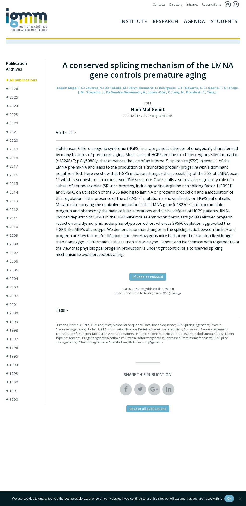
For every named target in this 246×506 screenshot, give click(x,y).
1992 (12, 382)
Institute (133, 21)
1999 (12, 321)
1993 (12, 373)
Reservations (211, 4)
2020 (12, 140)
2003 (12, 287)
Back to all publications (148, 408)
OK (229, 498)
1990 (12, 399)
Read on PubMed (148, 277)
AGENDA (194, 21)
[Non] (240, 498)
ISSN (118, 293)
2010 (12, 226)
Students (224, 21)
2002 (12, 295)
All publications (21, 79)
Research (165, 21)
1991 (12, 390)
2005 (12, 269)
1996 (12, 347)
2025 (12, 97)
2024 (12, 105)
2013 (12, 200)
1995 (12, 356)
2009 (12, 235)
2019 (12, 149)
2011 (12, 218)
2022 (12, 123)
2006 (12, 261)
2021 (12, 131)
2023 (12, 114)
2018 (12, 157)
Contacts (159, 4)
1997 (12, 338)
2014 (12, 192)
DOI (124, 289)
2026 (12, 88)
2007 (12, 252)
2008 (12, 243)
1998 (12, 330)
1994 (12, 364)
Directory (176, 4)
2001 (12, 304)
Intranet (192, 4)
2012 (12, 209)
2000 (12, 313)
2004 (12, 278)
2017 (12, 166)
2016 (12, 174)
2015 (12, 183)
